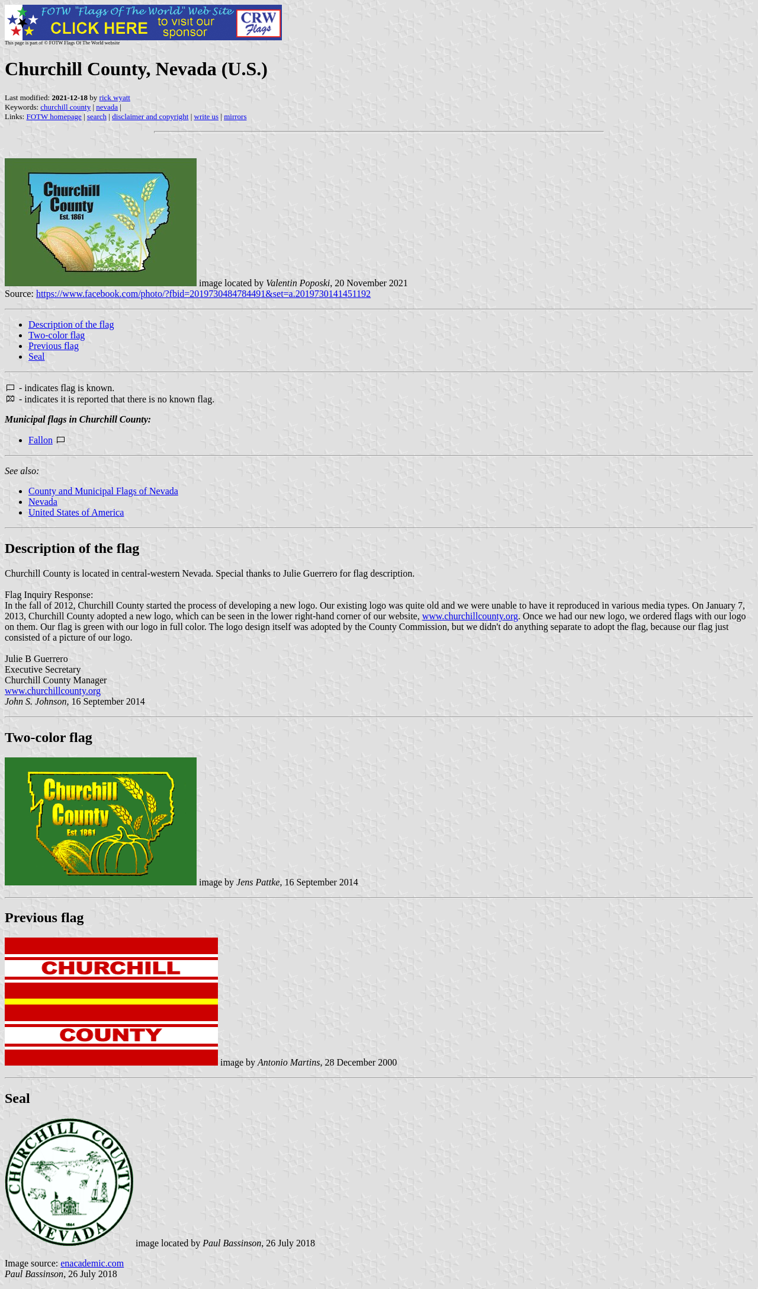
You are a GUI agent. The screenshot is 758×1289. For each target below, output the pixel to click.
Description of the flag (71, 324)
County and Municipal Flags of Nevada (103, 491)
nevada (107, 107)
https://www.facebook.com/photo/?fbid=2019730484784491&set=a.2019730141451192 (203, 294)
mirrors (235, 116)
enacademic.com (92, 1263)
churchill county (65, 107)
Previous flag (53, 346)
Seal (36, 356)
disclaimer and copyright (150, 116)
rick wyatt (114, 97)
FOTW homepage (53, 116)
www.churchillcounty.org (470, 616)
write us (206, 116)
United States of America (76, 512)
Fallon (40, 440)
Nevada (42, 502)
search (97, 116)
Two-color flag (56, 335)
